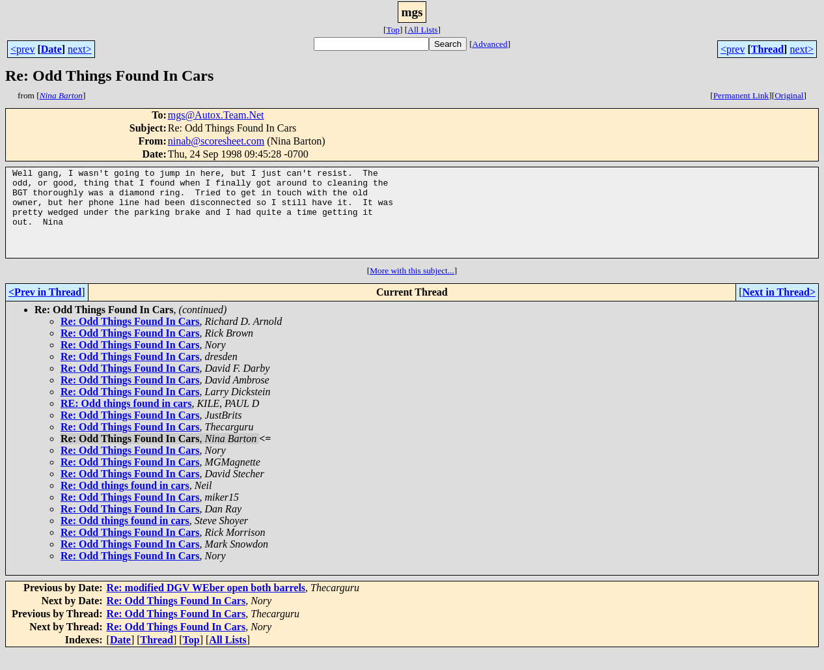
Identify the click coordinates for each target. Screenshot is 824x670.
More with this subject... (412, 288)
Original (789, 95)
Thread (767, 49)
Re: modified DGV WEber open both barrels (206, 605)
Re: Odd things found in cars (125, 503)
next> (80, 49)
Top (393, 30)
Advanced (490, 44)
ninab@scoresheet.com (216, 141)
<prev (22, 49)
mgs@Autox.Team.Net (216, 114)
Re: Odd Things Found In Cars (130, 338)
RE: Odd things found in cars (126, 420)
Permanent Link (741, 95)
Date (51, 49)
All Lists (422, 30)
